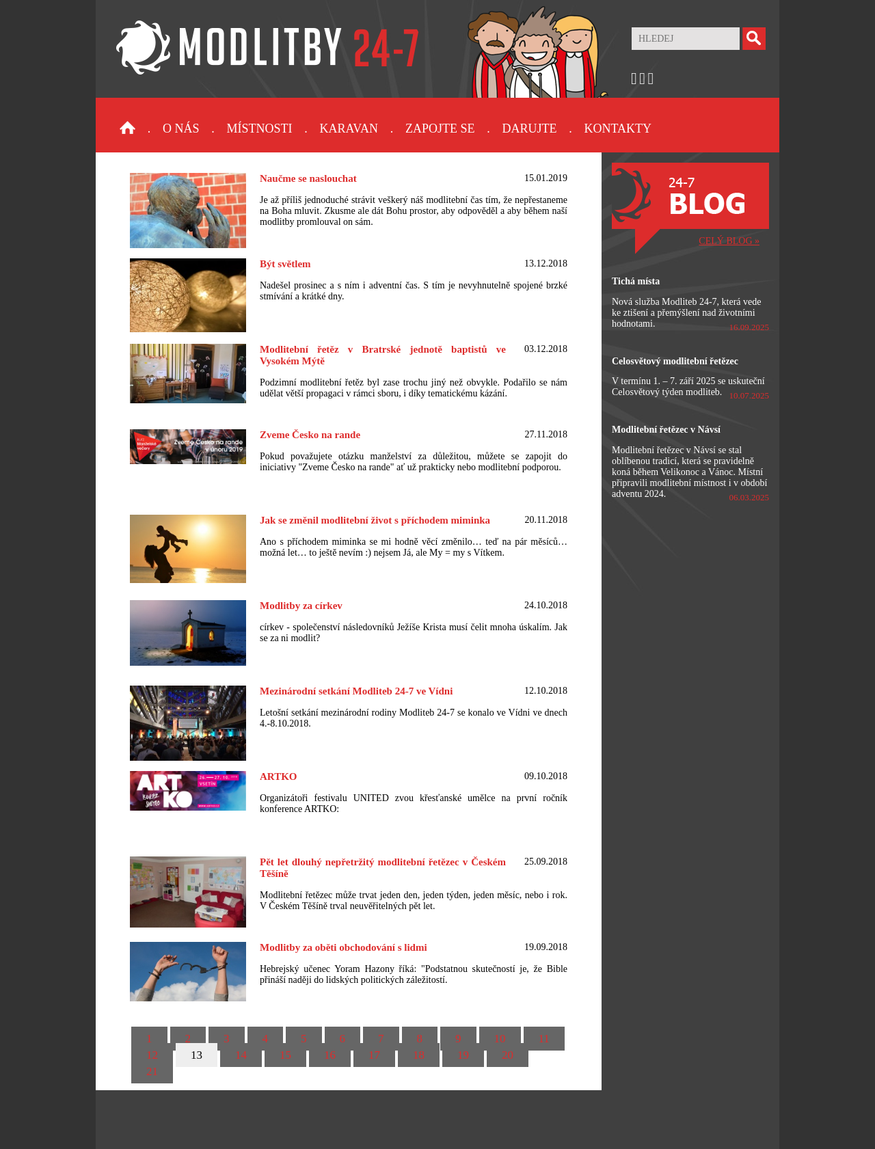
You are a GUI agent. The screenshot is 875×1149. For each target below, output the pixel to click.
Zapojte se (440, 128)
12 (152, 1055)
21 (152, 1071)
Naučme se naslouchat (308, 178)
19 (463, 1055)
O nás (181, 128)
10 (500, 1038)
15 (285, 1055)
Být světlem (285, 263)
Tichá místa (636, 281)
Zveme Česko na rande (310, 434)
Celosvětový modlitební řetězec (675, 361)
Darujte (529, 128)
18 (419, 1055)
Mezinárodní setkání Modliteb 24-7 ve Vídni (356, 691)
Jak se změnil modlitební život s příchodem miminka (375, 520)
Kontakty (617, 128)
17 (374, 1055)
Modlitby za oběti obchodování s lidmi (343, 947)
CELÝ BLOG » (729, 241)
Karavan (349, 128)
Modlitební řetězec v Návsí (666, 429)
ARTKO (278, 776)
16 (330, 1055)
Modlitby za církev (301, 605)
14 (241, 1055)
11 (544, 1038)
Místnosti (260, 128)
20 (507, 1055)
